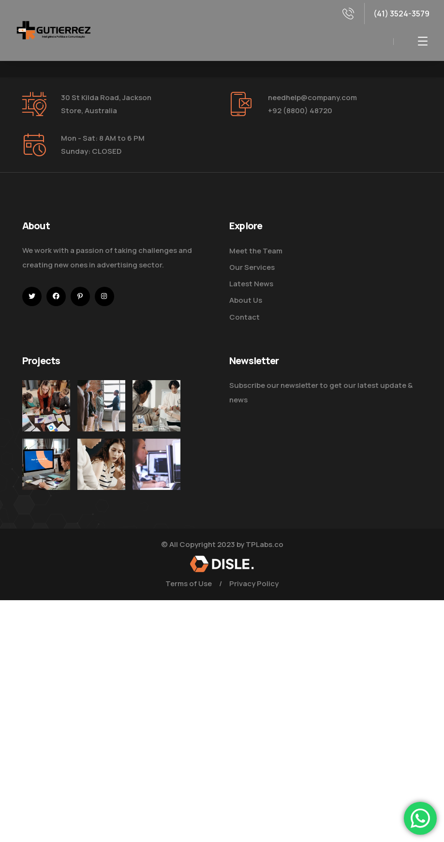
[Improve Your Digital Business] (46, 405)
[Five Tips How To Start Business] (101, 405)
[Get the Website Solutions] (156, 483)
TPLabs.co (264, 544)
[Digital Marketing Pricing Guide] (156, 405)
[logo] (53, 30)
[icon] (32, 296)
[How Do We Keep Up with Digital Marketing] (46, 464)
